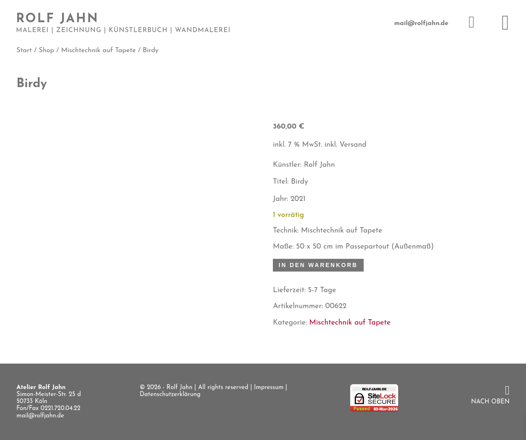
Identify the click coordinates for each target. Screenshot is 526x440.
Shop (46, 50)
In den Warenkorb (318, 265)
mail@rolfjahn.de (421, 23)
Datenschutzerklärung (170, 395)
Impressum (269, 388)
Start (24, 50)
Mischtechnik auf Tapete (98, 50)
